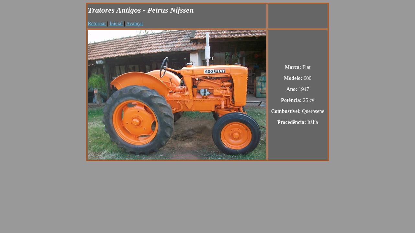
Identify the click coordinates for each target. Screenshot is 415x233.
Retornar (97, 23)
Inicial (116, 23)
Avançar (134, 23)
